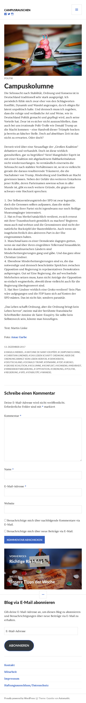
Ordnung (58, 369)
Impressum (11, 678)
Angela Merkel (15, 352)
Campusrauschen (17, 10)
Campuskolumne (69, 352)
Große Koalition (16, 365)
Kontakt (9, 665)
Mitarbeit (10, 671)
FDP (61, 362)
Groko (69, 362)
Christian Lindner (17, 355)
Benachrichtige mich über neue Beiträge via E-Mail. (40, 531)
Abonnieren (19, 645)
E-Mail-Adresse (15, 486)
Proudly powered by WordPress (19, 698)
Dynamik (50, 362)
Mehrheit (75, 365)
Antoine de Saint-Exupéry (41, 352)
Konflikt (49, 365)
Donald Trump (34, 362)
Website (9, 503)
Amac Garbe (19, 337)
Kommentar (12, 415)
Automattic (64, 698)
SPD (23, 372)
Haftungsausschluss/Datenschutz (26, 685)
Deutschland (14, 362)
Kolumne (35, 365)
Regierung (12, 372)
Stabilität (33, 372)
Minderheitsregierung (19, 369)
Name (9, 469)
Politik (8, 78)
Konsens (62, 365)
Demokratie (57, 358)
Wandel (47, 372)
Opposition (43, 369)
